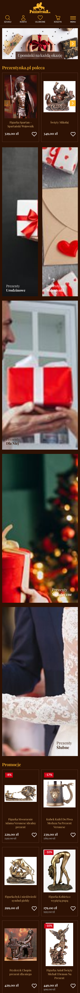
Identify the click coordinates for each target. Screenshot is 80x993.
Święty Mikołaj (59, 122)
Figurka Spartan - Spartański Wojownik (20, 124)
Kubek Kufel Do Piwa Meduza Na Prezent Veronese (59, 823)
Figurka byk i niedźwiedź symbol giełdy (20, 898)
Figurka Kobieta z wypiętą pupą (59, 898)
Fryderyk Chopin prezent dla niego (20, 972)
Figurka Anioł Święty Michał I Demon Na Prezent (60, 974)
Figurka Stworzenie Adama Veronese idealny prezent (20, 823)
